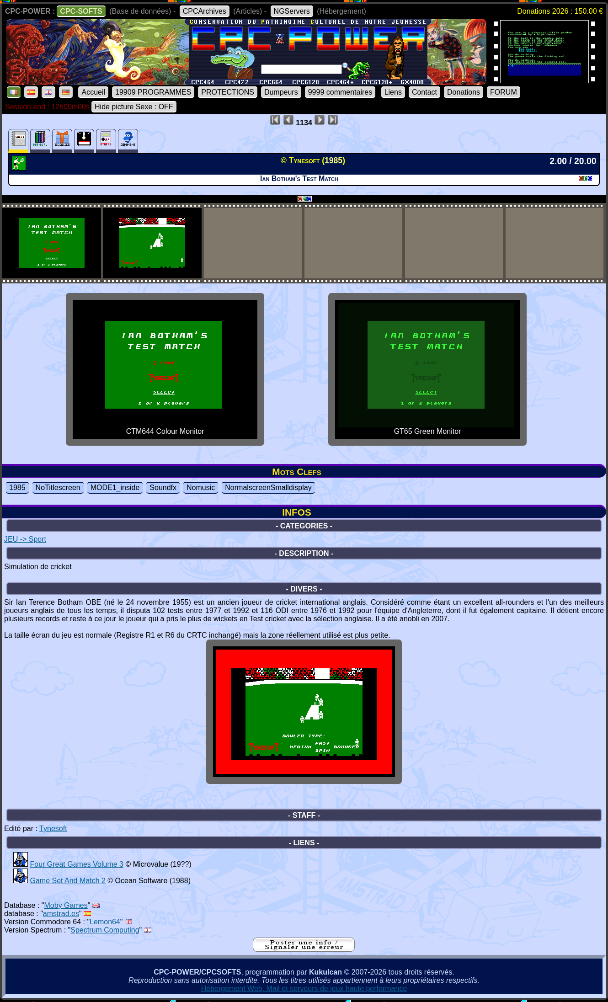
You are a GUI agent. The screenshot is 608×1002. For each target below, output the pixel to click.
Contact (424, 92)
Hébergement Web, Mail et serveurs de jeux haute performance (304, 988)
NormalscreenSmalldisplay (268, 487)
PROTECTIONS (227, 92)
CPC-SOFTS (81, 11)
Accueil (93, 92)
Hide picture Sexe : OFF (134, 107)
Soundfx (162, 487)
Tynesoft (53, 828)
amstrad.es (61, 913)
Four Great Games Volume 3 (76, 864)
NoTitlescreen (58, 487)
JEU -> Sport (25, 539)
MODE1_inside (115, 487)
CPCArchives (204, 11)
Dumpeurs (281, 92)
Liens (393, 92)
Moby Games (66, 905)
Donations (463, 92)
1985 (17, 487)
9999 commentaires (340, 92)
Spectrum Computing (104, 930)
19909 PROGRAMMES (153, 92)
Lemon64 (105, 922)
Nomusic (201, 487)
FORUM (503, 92)
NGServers (292, 11)
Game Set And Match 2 (67, 881)
